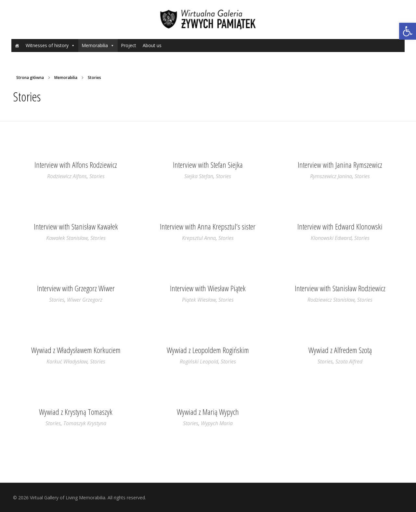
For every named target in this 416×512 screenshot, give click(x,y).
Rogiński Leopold (199, 361)
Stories (97, 176)
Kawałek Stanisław (67, 238)
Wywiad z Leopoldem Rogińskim (208, 350)
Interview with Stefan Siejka (208, 164)
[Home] (16, 45)
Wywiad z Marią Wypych (208, 411)
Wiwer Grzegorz (84, 299)
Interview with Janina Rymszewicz (340, 164)
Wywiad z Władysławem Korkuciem (76, 350)
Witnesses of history (47, 45)
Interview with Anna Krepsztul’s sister (207, 226)
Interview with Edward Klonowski (340, 226)
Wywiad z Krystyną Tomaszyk (75, 411)
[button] (407, 31)
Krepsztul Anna (199, 238)
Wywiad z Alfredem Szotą (340, 350)
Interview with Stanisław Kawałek (76, 226)
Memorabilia (95, 45)
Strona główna (30, 77)
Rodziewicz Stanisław (331, 299)
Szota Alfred (348, 361)
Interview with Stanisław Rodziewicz (340, 288)
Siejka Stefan (198, 176)
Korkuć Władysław (66, 361)
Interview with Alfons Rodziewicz (75, 164)
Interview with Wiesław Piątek (208, 288)
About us (152, 45)
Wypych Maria (217, 423)
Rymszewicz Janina (331, 176)
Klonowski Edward (331, 238)
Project (128, 45)
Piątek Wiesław (199, 299)
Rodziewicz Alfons (67, 176)
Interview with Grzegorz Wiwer (76, 288)
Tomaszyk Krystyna (84, 423)
